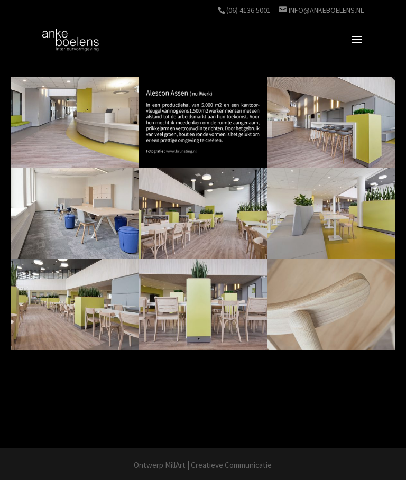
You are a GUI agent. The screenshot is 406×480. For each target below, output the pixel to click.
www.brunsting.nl (78, 409)
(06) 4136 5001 (248, 10)
